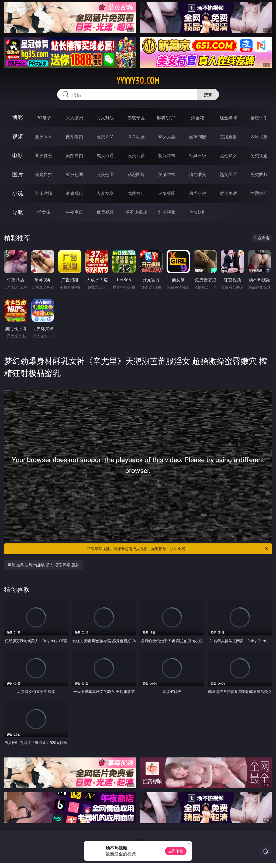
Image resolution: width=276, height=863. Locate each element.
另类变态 (259, 155)
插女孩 (43, 212)
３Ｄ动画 (136, 137)
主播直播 (228, 137)
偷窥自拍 (43, 174)
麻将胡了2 (167, 118)
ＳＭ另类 (259, 137)
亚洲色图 (74, 174)
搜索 (208, 94)
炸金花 (197, 118)
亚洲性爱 (43, 155)
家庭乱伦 (74, 193)
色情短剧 (197, 212)
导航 (17, 212)
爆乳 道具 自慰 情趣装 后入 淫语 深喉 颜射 (43, 564)
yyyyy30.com (138, 80)
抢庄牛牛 (259, 118)
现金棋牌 (228, 118)
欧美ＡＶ (105, 137)
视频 (17, 136)
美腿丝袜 (166, 174)
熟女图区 (228, 174)
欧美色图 (105, 174)
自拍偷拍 (74, 137)
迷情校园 (166, 193)
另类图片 (259, 174)
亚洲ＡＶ (43, 137)
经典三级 (197, 155)
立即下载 (175, 851)
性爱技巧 (259, 193)
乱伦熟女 (228, 155)
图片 (17, 174)
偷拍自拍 (74, 155)
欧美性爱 (136, 155)
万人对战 (105, 118)
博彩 (17, 117)
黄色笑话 (228, 193)
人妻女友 (105, 193)
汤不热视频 (136, 212)
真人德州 (74, 118)
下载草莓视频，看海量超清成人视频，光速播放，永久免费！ (178, 549)
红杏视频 (166, 212)
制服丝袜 (166, 155)
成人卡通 (105, 155)
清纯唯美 (197, 174)
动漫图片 (136, 174)
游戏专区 (136, 118)
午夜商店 (74, 212)
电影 (17, 155)
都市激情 (43, 193)
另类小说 (197, 193)
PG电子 (43, 118)
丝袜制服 (197, 137)
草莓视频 (105, 212)
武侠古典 (136, 193)
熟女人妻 (166, 137)
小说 (17, 193)
